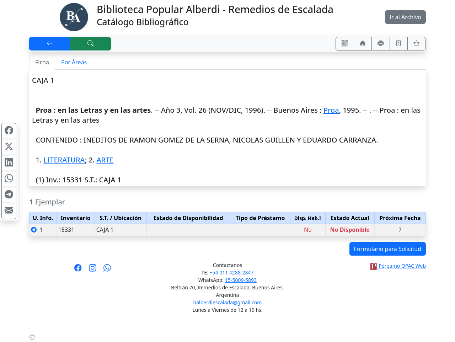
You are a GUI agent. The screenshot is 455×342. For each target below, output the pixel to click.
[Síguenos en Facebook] (78, 270)
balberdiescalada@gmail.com (227, 302)
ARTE (104, 160)
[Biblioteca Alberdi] (74, 16)
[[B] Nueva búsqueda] (90, 43)
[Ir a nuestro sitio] (363, 43)
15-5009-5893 (241, 280)
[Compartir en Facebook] (8, 131)
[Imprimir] (380, 43)
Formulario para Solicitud (387, 249)
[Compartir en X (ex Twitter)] (8, 147)
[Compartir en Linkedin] (8, 163)
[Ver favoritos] (416, 43)
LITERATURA (64, 160)
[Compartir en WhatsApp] (8, 179)
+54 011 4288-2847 (232, 272)
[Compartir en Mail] (8, 211)
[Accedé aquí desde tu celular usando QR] (345, 43)
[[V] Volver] (49, 43)
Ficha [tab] (42, 62)
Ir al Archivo (405, 17)
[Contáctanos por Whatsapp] (107, 270)
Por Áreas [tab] (74, 62)
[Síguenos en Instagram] (92, 270)
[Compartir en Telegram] (8, 195)
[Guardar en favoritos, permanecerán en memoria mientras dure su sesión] (399, 43)
